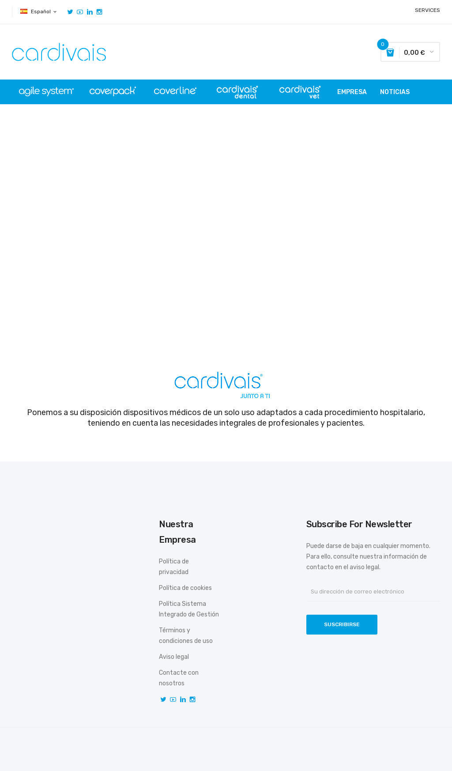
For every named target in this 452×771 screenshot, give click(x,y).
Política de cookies (185, 588)
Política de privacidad (174, 567)
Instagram (99, 12)
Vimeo (89, 12)
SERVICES (427, 10)
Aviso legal (174, 657)
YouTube (79, 12)
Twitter (70, 12)
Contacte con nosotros (179, 678)
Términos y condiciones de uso (186, 636)
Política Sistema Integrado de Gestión (189, 609)
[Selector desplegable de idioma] (39, 11)
